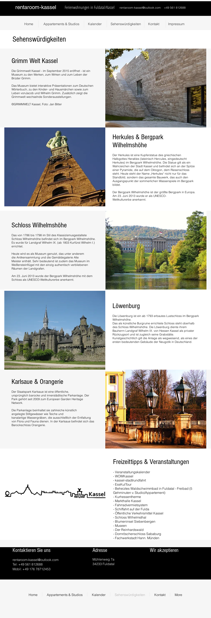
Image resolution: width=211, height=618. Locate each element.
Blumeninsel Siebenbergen (135, 521)
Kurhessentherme (128, 497)
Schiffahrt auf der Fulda (132, 509)
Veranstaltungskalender (132, 472)
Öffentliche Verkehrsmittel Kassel (139, 513)
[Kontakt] (153, 24)
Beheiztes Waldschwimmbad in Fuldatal (145, 488)
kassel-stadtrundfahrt (130, 480)
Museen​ (121, 525)
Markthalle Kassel (128, 501)
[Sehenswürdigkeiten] (126, 24)
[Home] (28, 24)
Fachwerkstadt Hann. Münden (137, 538)
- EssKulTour (122, 484)
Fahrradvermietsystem (131, 505)
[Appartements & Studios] (61, 24)
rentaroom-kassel (35, 7)
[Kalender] (94, 24)
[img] (163, 562)
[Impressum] (176, 24)
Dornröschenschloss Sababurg (138, 534)
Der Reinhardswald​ (129, 530)
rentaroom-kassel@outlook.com (140, 7)
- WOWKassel (123, 476)
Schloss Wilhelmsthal (130, 517)
